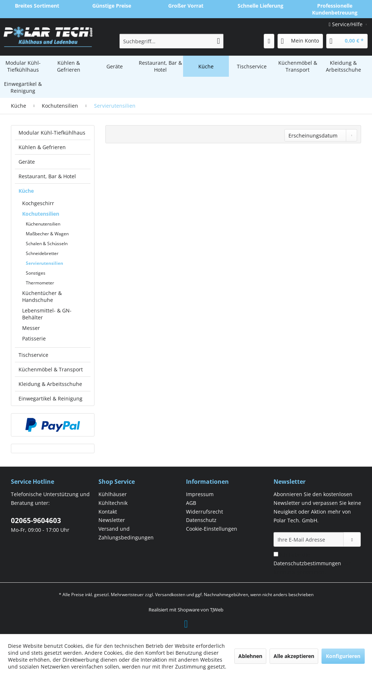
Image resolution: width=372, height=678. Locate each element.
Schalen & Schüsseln (47, 243)
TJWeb (216, 609)
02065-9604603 (36, 520)
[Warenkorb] (347, 41)
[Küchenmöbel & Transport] (297, 66)
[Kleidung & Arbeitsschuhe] (343, 66)
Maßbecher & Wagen (47, 234)
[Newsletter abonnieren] (352, 539)
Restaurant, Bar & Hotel (47, 176)
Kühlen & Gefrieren (42, 147)
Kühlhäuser (112, 494)
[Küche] (206, 66)
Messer (31, 327)
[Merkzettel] (269, 41)
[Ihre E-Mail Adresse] (309, 539)
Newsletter (111, 520)
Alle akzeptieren (294, 656)
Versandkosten (170, 594)
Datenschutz (201, 520)
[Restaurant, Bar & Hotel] (160, 66)
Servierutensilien (44, 263)
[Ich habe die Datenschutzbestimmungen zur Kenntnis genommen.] (276, 554)
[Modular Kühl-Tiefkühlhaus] (23, 66)
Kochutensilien (40, 213)
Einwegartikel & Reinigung (50, 398)
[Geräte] (114, 66)
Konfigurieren (343, 656)
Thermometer (40, 283)
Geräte (27, 161)
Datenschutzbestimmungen (307, 563)
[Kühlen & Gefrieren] (69, 66)
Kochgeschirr (38, 203)
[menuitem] (172, 41)
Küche (26, 190)
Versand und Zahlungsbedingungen (126, 533)
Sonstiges (35, 273)
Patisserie (34, 338)
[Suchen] (218, 41)
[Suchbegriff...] (172, 41)
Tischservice (33, 354)
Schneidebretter (42, 253)
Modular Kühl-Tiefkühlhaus (52, 132)
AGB (191, 502)
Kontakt (107, 511)
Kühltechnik (113, 502)
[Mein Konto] (300, 41)
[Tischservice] (252, 66)
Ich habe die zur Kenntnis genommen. (312, 563)
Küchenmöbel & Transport (51, 369)
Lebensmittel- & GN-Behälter (47, 314)
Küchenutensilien (43, 224)
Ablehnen (250, 656)
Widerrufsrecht (204, 511)
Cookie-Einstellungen (211, 528)
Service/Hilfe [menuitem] (346, 24)
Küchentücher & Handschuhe (42, 296)
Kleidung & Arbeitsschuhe (50, 383)
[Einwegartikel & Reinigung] (23, 87)
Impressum (200, 494)
